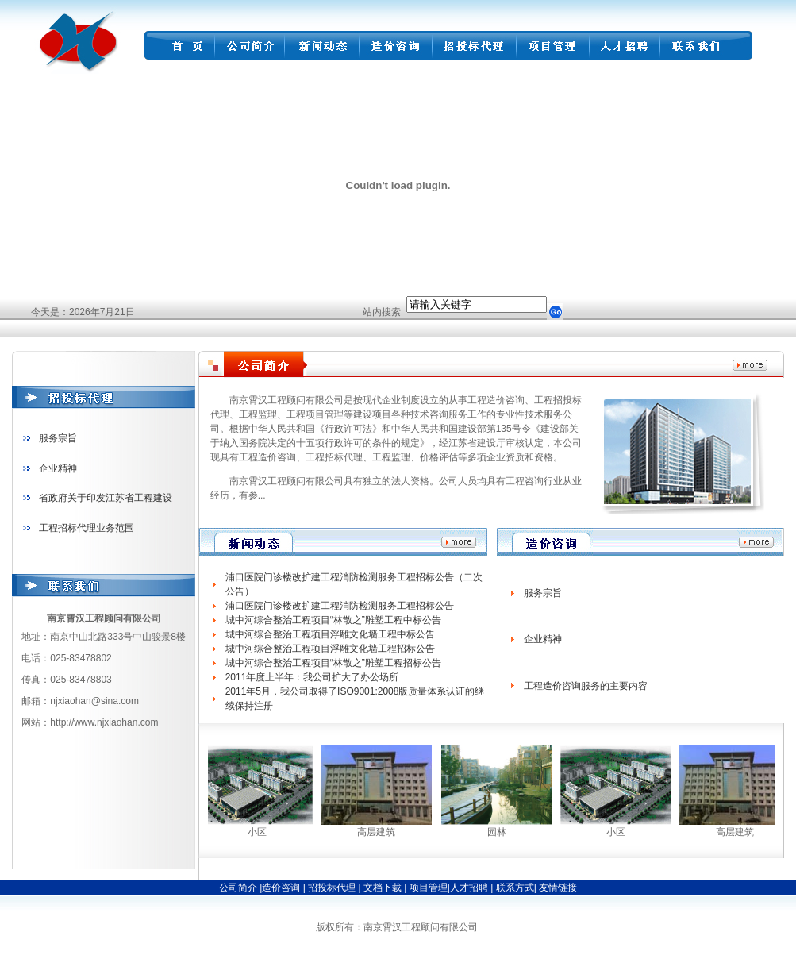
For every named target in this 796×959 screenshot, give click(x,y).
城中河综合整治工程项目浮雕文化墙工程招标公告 (330, 648)
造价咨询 (282, 887)
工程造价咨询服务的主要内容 (586, 685)
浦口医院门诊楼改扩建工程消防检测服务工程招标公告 (339, 605)
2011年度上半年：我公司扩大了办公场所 (312, 677)
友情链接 (558, 887)
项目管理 (429, 887)
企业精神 (58, 468)
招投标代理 (333, 887)
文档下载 (383, 887)
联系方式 (513, 887)
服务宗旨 (58, 438)
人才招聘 (469, 887)
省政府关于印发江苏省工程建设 (105, 497)
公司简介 (238, 887)
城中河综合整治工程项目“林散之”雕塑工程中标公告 (333, 620)
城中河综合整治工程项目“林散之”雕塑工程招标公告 (333, 662)
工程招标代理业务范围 (86, 527)
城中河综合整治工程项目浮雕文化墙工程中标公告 (330, 634)
